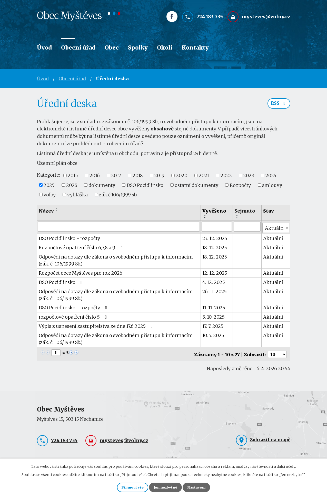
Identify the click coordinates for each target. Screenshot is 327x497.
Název (46, 211)
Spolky (138, 47)
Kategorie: (48, 175)
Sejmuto (245, 211)
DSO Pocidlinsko (145, 185)
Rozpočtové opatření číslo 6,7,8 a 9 (81, 246)
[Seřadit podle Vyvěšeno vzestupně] (205, 215)
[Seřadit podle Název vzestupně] (57, 208)
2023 (248, 175)
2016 (95, 175)
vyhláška (77, 195)
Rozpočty (240, 185)
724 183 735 (209, 20)
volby (50, 195)
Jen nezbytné (165, 486)
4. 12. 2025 (214, 281)
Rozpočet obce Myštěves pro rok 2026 (80, 271)
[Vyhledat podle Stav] (276, 226)
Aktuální (273, 237)
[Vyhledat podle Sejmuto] (247, 226)
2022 (226, 175)
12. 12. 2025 (215, 271)
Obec (112, 47)
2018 (138, 175)
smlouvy (272, 185)
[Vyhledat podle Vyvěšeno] (217, 226)
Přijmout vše (129, 486)
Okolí (164, 47)
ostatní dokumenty (196, 185)
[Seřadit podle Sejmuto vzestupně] (237, 215)
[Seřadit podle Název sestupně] (57, 210)
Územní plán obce (57, 163)
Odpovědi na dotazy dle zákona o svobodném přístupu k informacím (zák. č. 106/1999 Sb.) (116, 258)
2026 (71, 185)
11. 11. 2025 (214, 306)
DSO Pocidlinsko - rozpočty (74, 237)
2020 (181, 175)
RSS (278, 105)
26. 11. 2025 (215, 290)
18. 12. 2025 (215, 246)
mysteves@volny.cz (266, 20)
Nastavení (200, 486)
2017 (116, 175)
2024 (270, 175)
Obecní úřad (78, 47)
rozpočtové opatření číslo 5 (74, 315)
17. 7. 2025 (213, 325)
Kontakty (195, 47)
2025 (49, 185)
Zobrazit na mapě (270, 436)
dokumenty (101, 185)
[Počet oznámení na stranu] (277, 351)
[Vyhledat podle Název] (119, 226)
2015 (73, 175)
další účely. (286, 465)
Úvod (44, 47)
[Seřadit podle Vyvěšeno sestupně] (205, 217)
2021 (204, 175)
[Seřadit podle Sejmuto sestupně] (237, 217)
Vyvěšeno (214, 211)
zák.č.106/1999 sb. (118, 195)
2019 (159, 175)
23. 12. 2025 (215, 237)
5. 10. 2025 (214, 315)
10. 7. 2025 (213, 334)
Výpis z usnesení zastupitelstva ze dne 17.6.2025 (97, 325)
